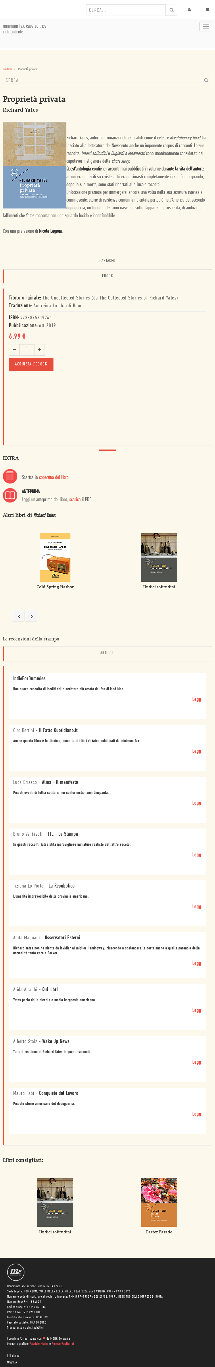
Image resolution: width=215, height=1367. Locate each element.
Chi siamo (13, 1355)
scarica (75, 500)
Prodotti (7, 69)
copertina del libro (54, 477)
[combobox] (126, 10)
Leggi (197, 699)
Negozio (12, 1362)
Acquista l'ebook (31, 364)
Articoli (107, 653)
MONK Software (60, 1339)
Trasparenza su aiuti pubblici (25, 1328)
